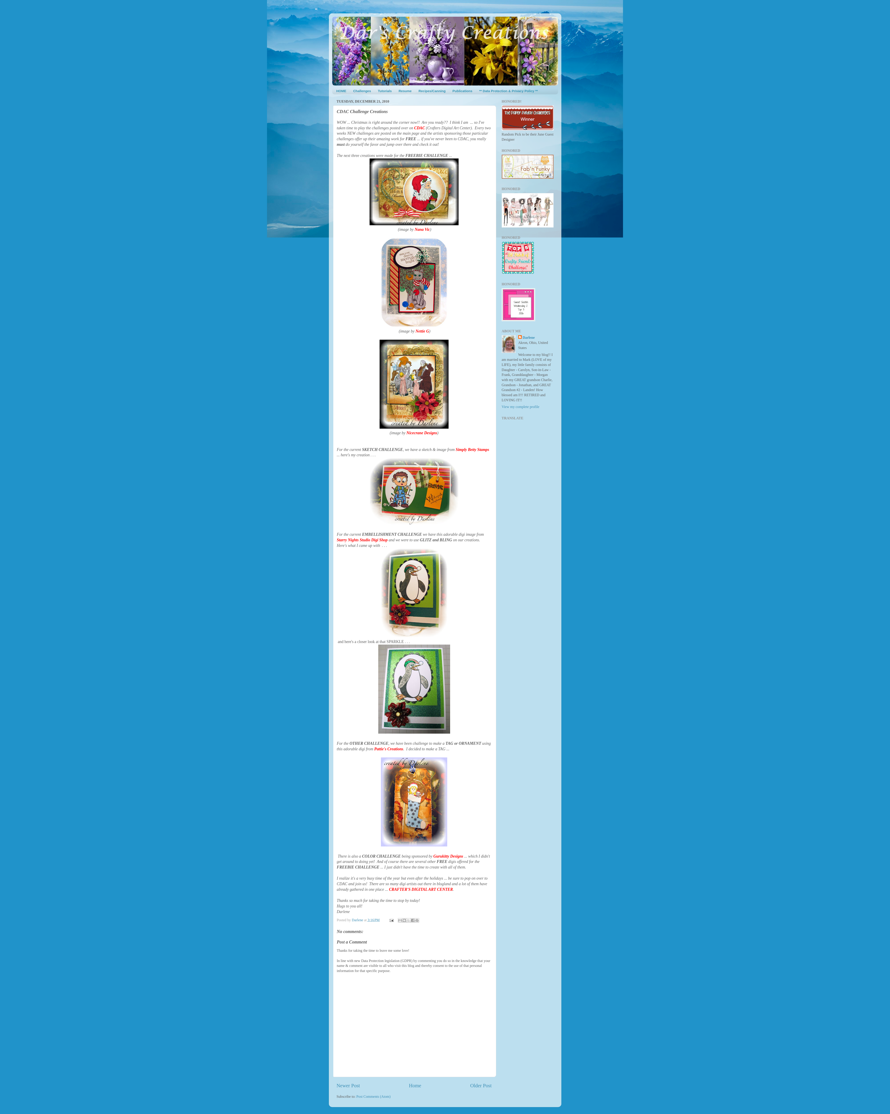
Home (415, 1085)
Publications (462, 91)
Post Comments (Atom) (373, 1097)
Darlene (529, 338)
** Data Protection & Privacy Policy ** (508, 91)
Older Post (481, 1085)
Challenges (362, 91)
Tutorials (385, 91)
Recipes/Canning (432, 91)
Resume (405, 91)
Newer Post (348, 1085)
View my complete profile (520, 407)
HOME (341, 91)
